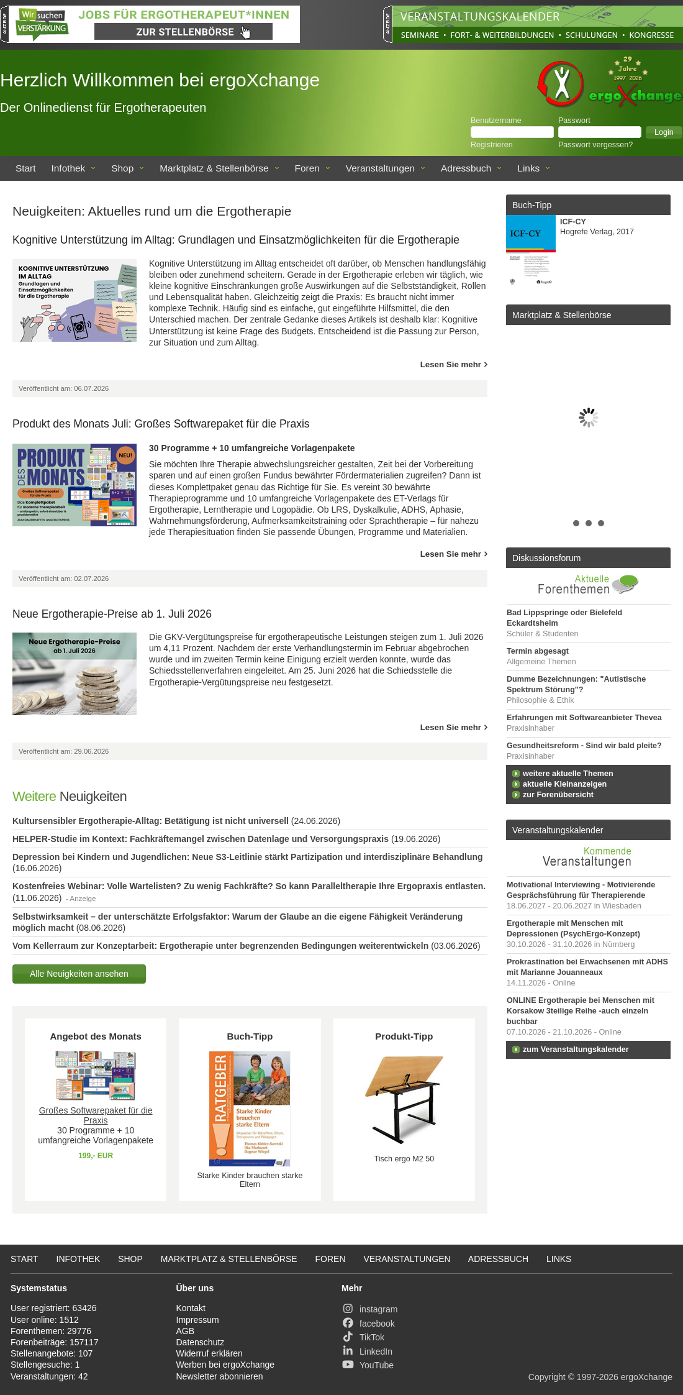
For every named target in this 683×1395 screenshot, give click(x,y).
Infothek (69, 168)
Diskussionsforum (546, 558)
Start (26, 168)
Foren (307, 168)
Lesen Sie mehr (450, 364)
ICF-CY (573, 221)
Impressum (197, 1320)
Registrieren (492, 144)
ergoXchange (646, 1377)
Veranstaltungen (380, 168)
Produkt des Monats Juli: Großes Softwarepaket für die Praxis (161, 424)
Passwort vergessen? (595, 144)
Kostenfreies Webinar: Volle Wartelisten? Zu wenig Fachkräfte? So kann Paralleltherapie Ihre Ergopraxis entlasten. (249, 886)
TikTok (362, 1337)
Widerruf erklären (209, 1353)
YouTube (367, 1365)
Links (528, 168)
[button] (664, 132)
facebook (368, 1324)
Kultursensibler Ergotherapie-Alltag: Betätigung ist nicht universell (150, 821)
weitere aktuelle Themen (568, 773)
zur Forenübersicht (558, 794)
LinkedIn (366, 1351)
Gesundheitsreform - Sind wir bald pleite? (584, 745)
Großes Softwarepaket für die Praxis (96, 1115)
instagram (369, 1309)
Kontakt (191, 1308)
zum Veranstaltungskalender (576, 1049)
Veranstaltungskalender (557, 830)
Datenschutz (200, 1342)
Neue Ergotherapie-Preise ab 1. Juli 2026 (112, 614)
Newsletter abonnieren (219, 1376)
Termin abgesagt (538, 651)
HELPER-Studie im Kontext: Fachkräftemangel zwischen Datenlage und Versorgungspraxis (200, 839)
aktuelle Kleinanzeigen (565, 784)
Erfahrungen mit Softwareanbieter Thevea (584, 717)
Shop (122, 168)
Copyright (547, 1377)
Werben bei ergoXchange (225, 1365)
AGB (185, 1331)
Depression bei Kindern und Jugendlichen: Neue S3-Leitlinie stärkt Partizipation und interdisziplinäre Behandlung (247, 857)
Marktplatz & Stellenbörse (214, 168)
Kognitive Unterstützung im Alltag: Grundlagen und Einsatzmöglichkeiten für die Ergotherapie (235, 240)
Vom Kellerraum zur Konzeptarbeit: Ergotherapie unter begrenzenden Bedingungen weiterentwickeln (220, 946)
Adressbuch (466, 168)
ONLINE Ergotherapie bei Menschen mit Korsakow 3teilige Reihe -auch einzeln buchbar (580, 1011)
